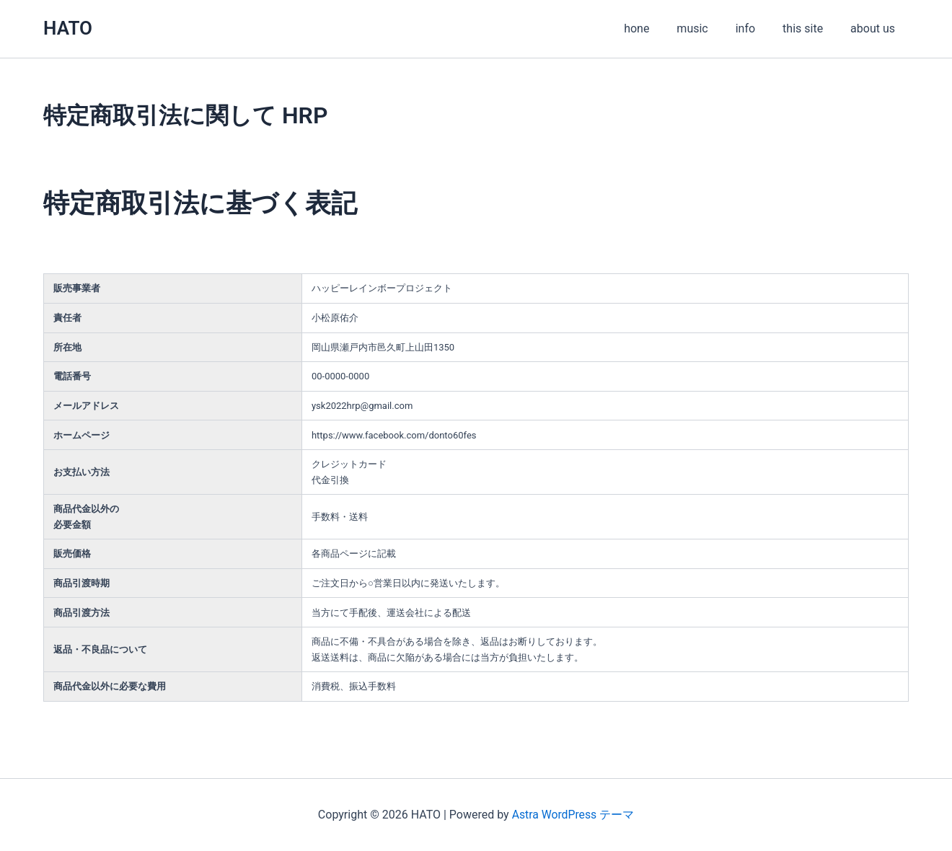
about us (874, 28)
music (707, 28)
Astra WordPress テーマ (573, 814)
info (756, 28)
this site (809, 28)
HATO (67, 28)
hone (656, 28)
